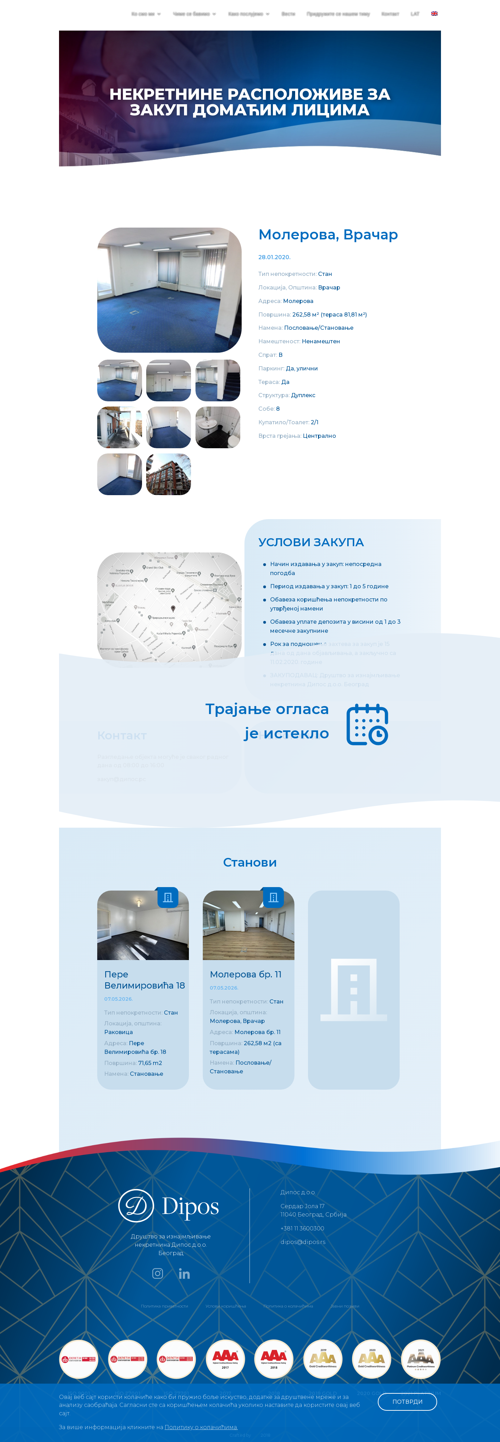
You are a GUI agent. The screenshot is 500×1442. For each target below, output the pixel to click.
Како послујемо (245, 14)
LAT (415, 14)
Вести (288, 14)
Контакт (390, 14)
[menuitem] (434, 19)
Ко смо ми (143, 14)
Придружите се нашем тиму (338, 14)
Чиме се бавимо (191, 14)
